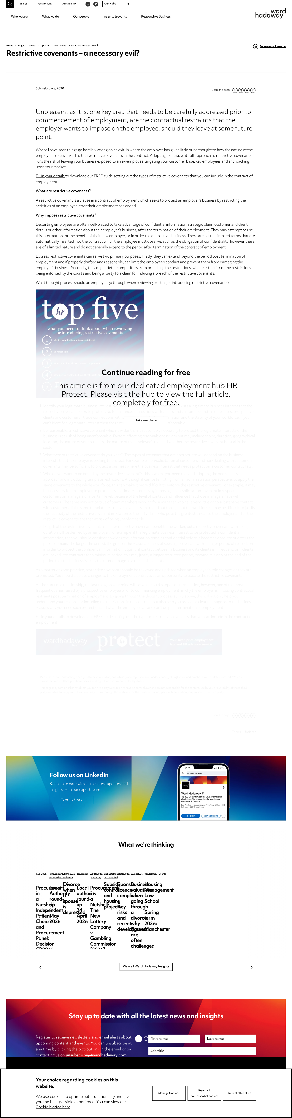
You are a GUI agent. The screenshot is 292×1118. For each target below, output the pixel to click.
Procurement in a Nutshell (63, 874)
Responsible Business (156, 17)
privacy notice (75, 1061)
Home (9, 45)
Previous (40, 967)
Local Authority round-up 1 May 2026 (143, 888)
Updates (45, 45)
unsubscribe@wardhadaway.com (96, 1055)
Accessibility (69, 3)
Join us (23, 3)
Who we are (19, 17)
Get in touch (45, 3)
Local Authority (135, 874)
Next (251, 967)
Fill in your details (50, 176)
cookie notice (109, 1061)
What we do (50, 17)
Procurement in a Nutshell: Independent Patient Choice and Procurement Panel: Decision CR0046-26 (65, 893)
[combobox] (117, 4)
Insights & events (115, 17)
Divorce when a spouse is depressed (218, 888)
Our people (81, 17)
